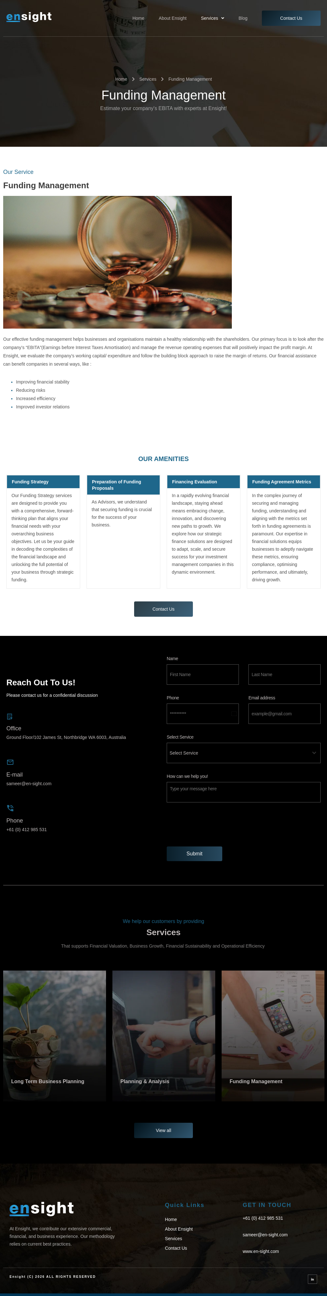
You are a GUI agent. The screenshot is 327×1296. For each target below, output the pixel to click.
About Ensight (172, 18)
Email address (261, 697)
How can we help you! (187, 776)
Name (172, 658)
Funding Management (257, 1081)
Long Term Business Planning (47, 1081)
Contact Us (291, 18)
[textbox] (237, 753)
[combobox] (244, 753)
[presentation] (244, 824)
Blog (243, 18)
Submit (194, 853)
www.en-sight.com (261, 1251)
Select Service (180, 737)
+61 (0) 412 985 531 (26, 829)
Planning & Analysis (144, 1081)
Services (212, 18)
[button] (212, 18)
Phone (173, 697)
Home (138, 18)
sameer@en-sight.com (28, 783)
